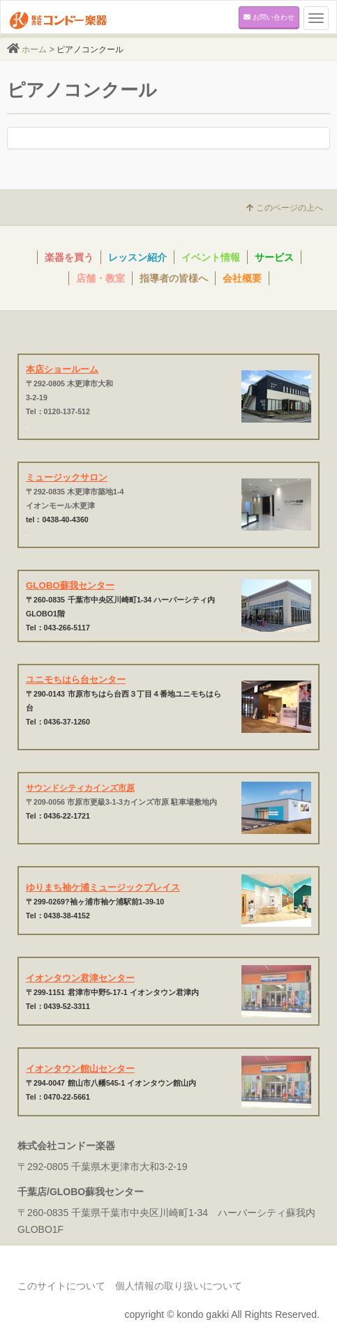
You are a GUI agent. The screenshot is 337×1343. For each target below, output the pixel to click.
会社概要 (242, 278)
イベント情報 (210, 257)
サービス (274, 257)
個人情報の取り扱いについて (178, 1285)
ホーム (34, 49)
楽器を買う (69, 257)
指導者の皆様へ (174, 278)
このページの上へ (284, 208)
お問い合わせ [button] (269, 17)
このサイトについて (61, 1285)
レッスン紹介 (137, 257)
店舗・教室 (100, 278)
